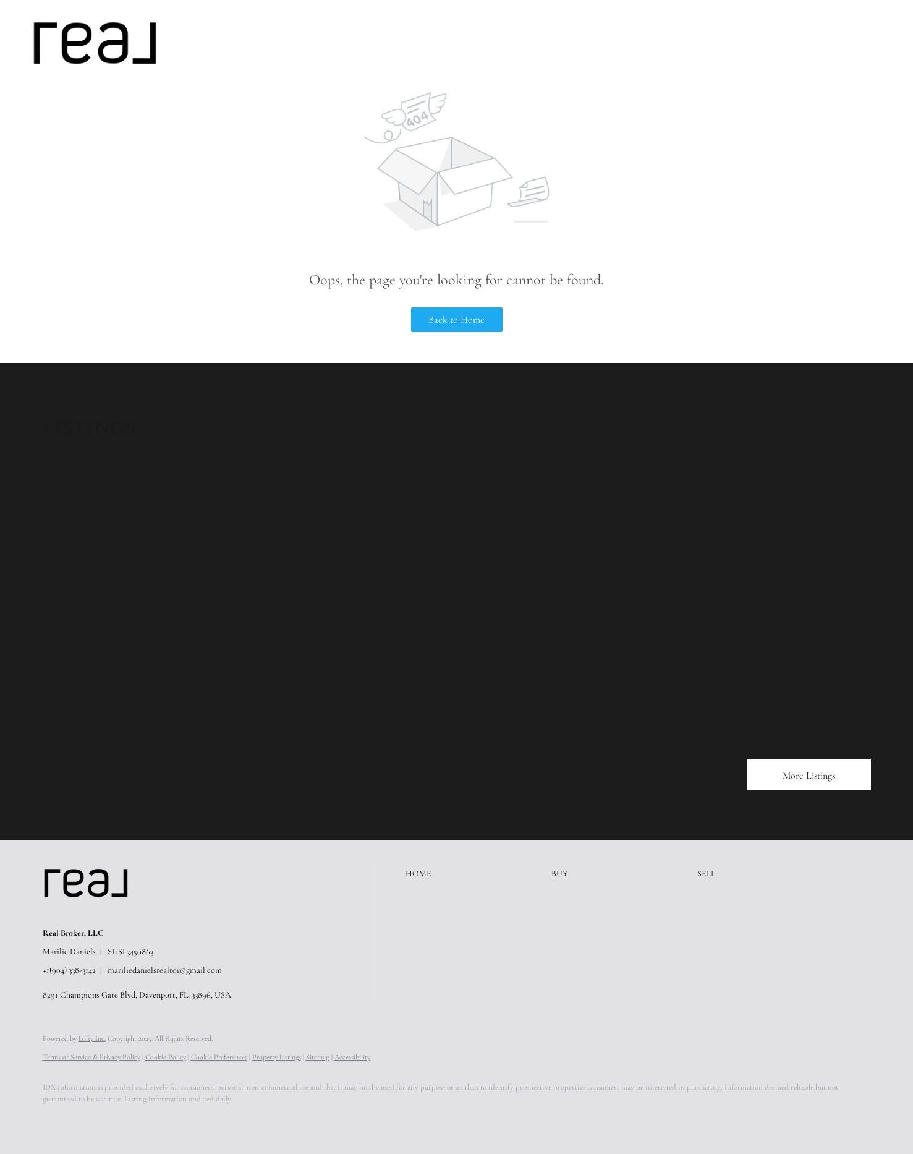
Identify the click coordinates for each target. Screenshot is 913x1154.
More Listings (809, 775)
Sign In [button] (878, 42)
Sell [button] (282, 42)
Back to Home (456, 320)
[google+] (237, 1120)
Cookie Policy (165, 1057)
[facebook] (57, 1120)
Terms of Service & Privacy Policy (91, 1057)
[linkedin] (93, 1120)
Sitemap (317, 1057)
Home (208, 42)
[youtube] (201, 1120)
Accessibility (352, 1057)
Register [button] (824, 42)
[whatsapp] (272, 1120)
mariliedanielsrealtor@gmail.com (165, 970)
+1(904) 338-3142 (69, 970)
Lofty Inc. (92, 1038)
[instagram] (165, 1120)
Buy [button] (247, 42)
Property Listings (276, 1057)
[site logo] (95, 912)
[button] (95, 43)
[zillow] (129, 1120)
